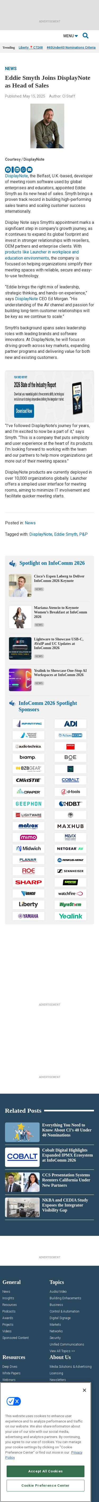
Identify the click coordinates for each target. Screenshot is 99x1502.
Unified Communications (67, 1344)
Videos (7, 1331)
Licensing (56, 1373)
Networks (56, 1331)
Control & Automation (64, 1311)
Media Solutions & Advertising (71, 1367)
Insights (8, 1298)
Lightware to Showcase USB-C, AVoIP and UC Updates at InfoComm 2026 (58, 643)
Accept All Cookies (45, 1471)
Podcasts (9, 1311)
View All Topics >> (62, 1351)
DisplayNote (16, 175)
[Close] (84, 1390)
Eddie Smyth (65, 534)
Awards (7, 1318)
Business (56, 1305)
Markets (55, 1325)
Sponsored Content (15, 1338)
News (11, 68)
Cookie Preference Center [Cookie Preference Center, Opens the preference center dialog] (45, 1485)
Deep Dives (9, 1367)
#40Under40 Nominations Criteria (71, 47)
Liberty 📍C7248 (31, 47)
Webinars (9, 1380)
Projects (7, 1325)
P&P (83, 534)
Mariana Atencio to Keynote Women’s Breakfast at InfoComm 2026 (60, 612)
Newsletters (58, 1380)
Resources (9, 1305)
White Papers (11, 1373)
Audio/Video (58, 1291)
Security (55, 1338)
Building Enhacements (65, 1298)
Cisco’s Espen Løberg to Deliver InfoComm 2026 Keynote (59, 578)
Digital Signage (60, 1318)
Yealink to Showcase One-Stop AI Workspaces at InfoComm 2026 (60, 673)
